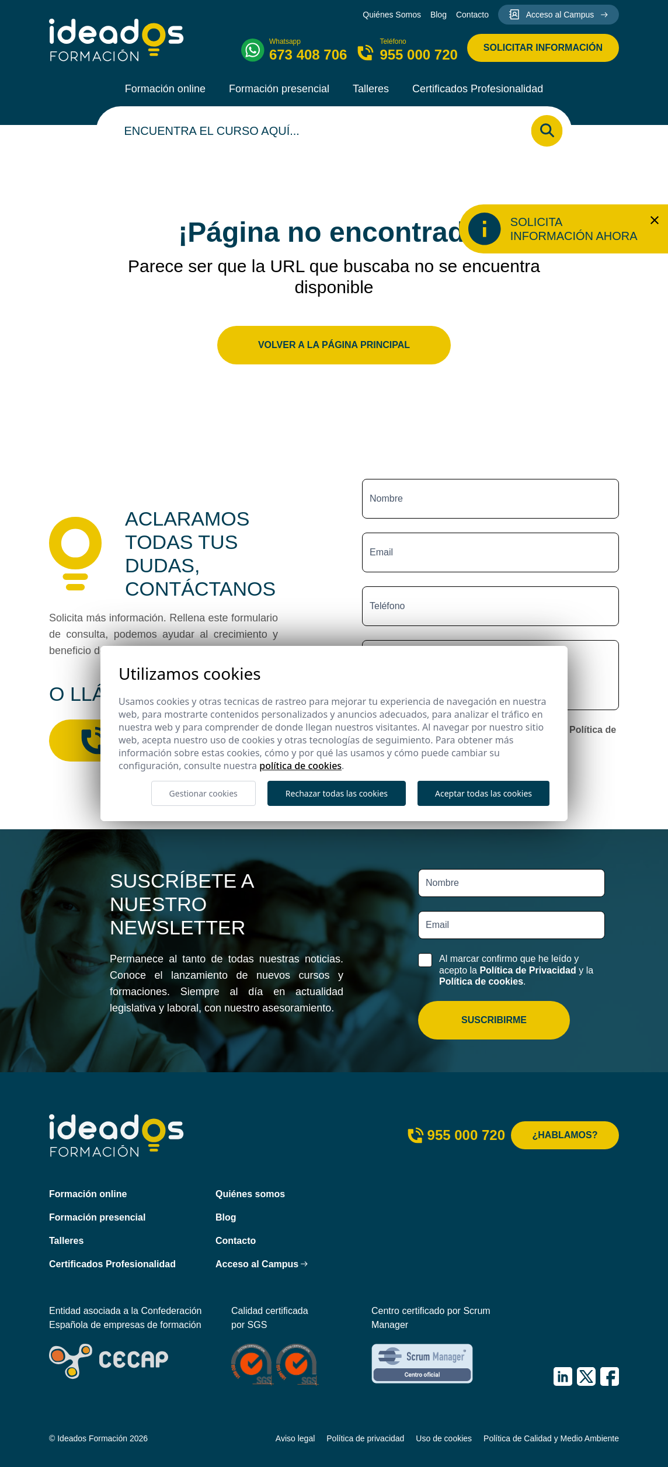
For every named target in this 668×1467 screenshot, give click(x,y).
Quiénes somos (250, 1194)
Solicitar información (543, 48)
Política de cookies (481, 981)
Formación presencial (279, 89)
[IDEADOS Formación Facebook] (609, 1376)
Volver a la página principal (334, 345)
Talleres (371, 89)
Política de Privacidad (527, 970)
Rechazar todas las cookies (337, 793)
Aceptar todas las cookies (483, 793)
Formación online (165, 89)
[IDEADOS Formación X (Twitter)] (586, 1376)
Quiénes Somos (392, 14)
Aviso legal (295, 1438)
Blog (438, 14)
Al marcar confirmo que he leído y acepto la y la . (516, 970)
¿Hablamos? (565, 1135)
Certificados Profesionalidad (477, 89)
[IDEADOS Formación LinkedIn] (563, 1376)
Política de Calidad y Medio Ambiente (551, 1438)
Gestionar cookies (203, 793)
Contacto (472, 14)
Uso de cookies (444, 1438)
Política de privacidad (365, 1438)
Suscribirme (494, 1020)
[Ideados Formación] (116, 40)
